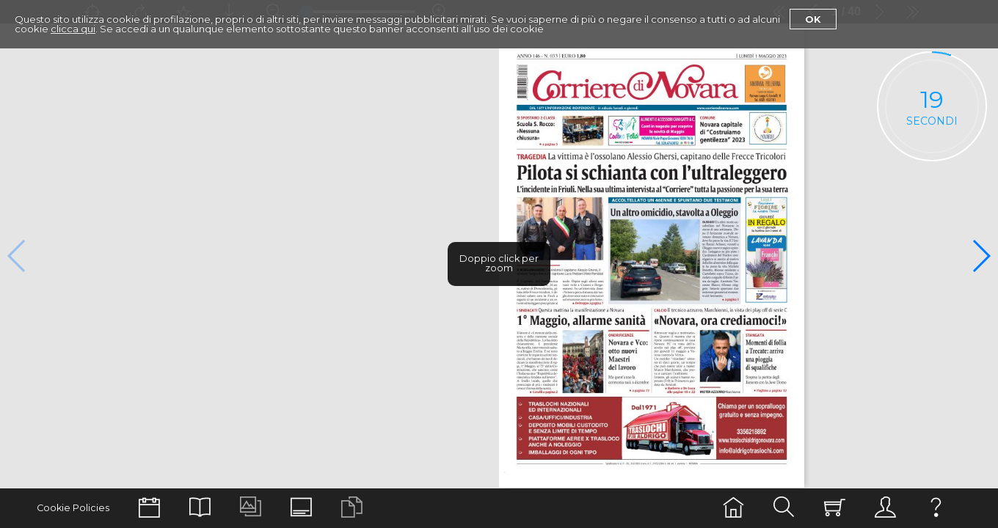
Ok (813, 19)
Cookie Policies (73, 507)
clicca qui (73, 28)
